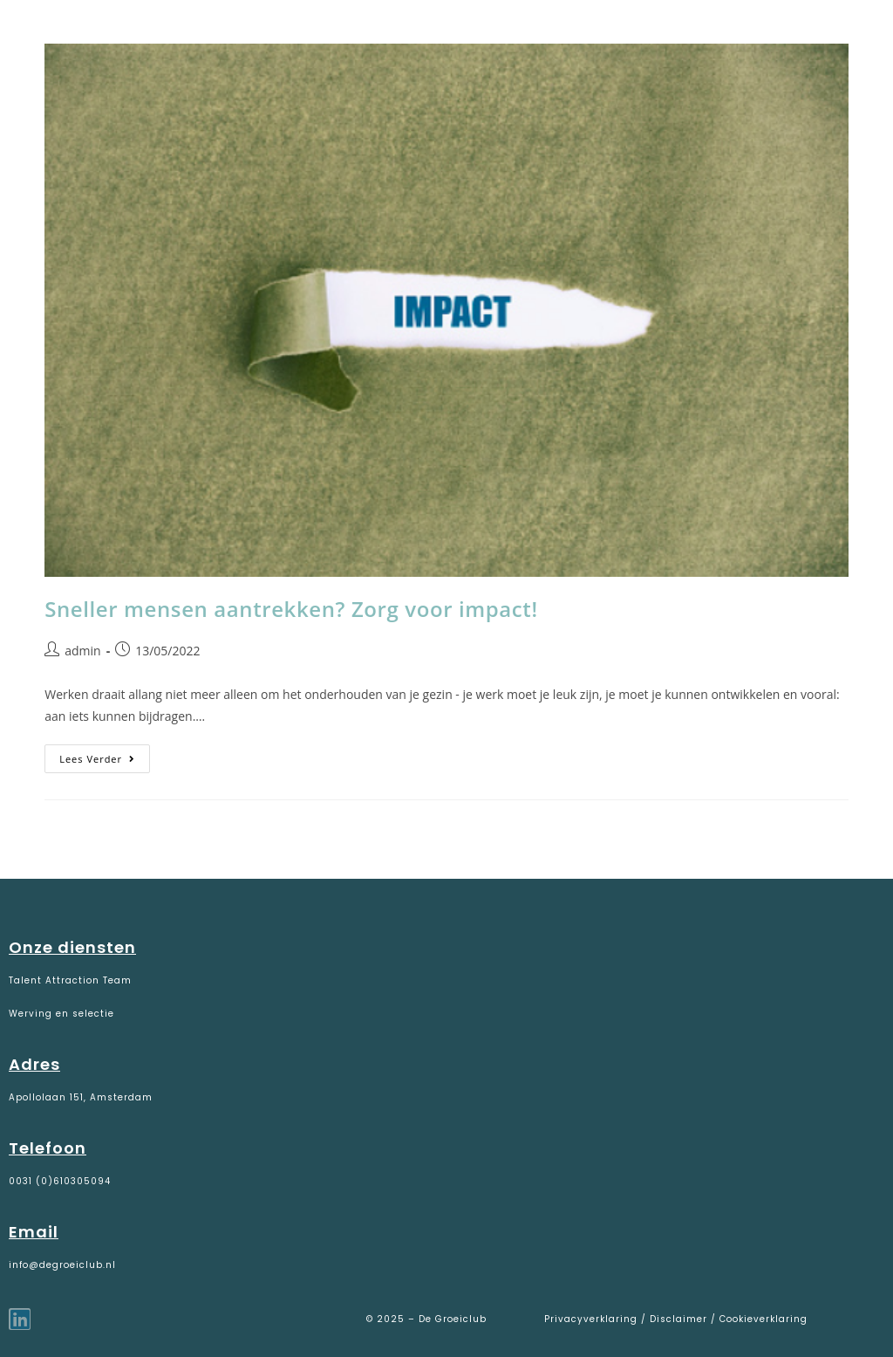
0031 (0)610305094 (60, 1181)
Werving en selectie (61, 1013)
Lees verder (104, 754)
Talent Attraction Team (70, 980)
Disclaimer (678, 1319)
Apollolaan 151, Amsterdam (81, 1097)
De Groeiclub (123, 36)
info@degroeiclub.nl (62, 1264)
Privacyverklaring (592, 1319)
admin (82, 650)
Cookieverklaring (763, 1319)
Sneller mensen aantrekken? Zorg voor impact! (290, 608)
